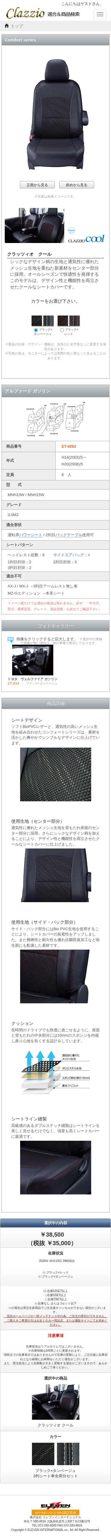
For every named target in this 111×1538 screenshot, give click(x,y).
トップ (17, 26)
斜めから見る (76, 185)
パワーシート (30, 535)
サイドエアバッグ (68, 555)
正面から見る (37, 185)
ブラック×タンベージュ (43, 326)
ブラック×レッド (69, 326)
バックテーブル (68, 535)
